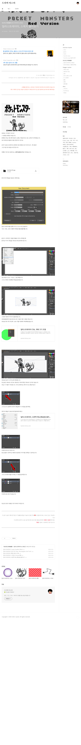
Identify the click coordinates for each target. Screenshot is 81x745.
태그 (9, 9)
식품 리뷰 (76, 152)
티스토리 (71, 138)
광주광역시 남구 (66, 152)
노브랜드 (65, 150)
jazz (68, 150)
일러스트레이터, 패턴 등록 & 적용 (11, 575)
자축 (68, 148)
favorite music (67, 56)
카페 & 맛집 (66, 69)
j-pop (68, 140)
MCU (72, 152)
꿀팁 (64, 80)
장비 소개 (71, 148)
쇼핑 (75, 148)
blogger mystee (67, 67)
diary (64, 86)
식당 (71, 140)
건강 (64, 73)
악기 (74, 140)
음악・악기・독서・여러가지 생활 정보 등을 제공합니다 (17, 649)
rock (68, 154)
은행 (67, 142)
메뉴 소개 (65, 120)
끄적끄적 (65, 88)
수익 (76, 150)
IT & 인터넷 (66, 77)
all (63, 45)
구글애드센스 (66, 146)
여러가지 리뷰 (67, 71)
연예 (64, 82)
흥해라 (70, 142)
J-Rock (64, 154)
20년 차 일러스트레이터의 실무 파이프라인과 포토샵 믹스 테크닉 (20, 65)
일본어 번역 (65, 138)
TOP (78, 693)
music (65, 54)
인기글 (69, 127)
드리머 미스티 (8, 3)
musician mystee (67, 47)
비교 (74, 138)
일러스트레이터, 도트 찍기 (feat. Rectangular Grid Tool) (17, 573)
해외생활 (72, 150)
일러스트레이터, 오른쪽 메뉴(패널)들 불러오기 (14, 579)
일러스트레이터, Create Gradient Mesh (13, 571)
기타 (64, 142)
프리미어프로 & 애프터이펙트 (70, 64)
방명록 (17, 9)
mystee (74, 142)
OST (77, 140)
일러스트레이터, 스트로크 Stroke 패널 (12, 577)
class (65, 49)
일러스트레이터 (70, 144)
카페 (70, 146)
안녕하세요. (65, 122)
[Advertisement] (28, 443)
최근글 (64, 127)
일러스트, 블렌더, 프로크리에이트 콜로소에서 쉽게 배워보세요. (20, 53)
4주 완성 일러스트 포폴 (10, 63)
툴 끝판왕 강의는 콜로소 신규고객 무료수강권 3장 (18, 51)
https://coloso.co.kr (8, 49)
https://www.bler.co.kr (9, 60)
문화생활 (65, 84)
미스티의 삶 (66, 90)
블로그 (64, 148)
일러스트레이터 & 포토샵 (20, 568)
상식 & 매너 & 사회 (68, 75)
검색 (74, 3)
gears (65, 52)
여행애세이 (74, 146)
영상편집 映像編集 (8, 568)
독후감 (65, 93)
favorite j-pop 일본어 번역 (70, 58)
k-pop (64, 140)
